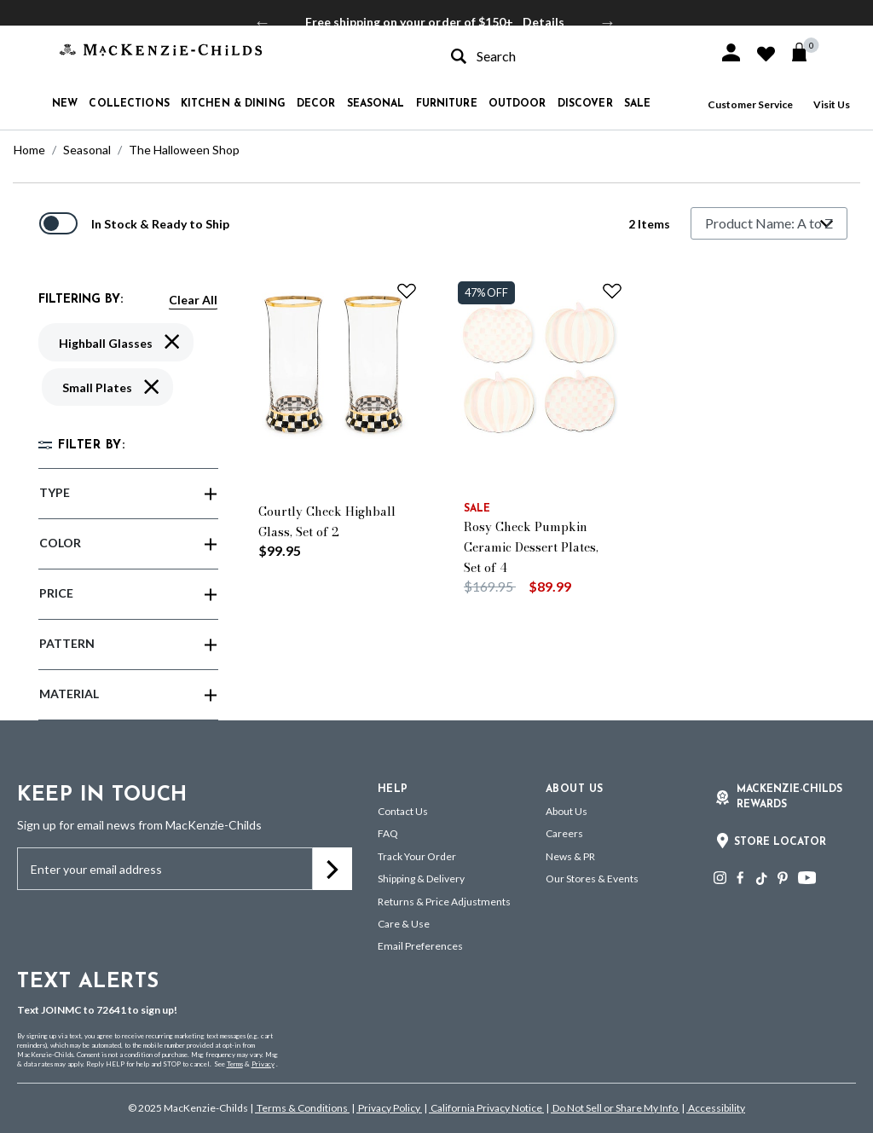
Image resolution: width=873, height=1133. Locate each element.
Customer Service (750, 104)
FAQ (388, 833)
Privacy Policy (389, 1107)
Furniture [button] (446, 104)
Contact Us (403, 811)
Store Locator (780, 842)
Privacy (263, 1064)
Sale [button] (637, 104)
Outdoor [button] (517, 104)
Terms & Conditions (302, 1107)
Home (29, 149)
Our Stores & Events (592, 878)
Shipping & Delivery (421, 878)
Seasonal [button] (376, 104)
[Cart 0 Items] (807, 52)
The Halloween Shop (184, 149)
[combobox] (569, 56)
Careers (564, 833)
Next (607, 22)
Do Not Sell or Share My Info (615, 1107)
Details (543, 21)
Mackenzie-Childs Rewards (789, 797)
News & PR (570, 856)
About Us (566, 811)
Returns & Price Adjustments (444, 901)
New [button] (65, 104)
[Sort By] (769, 223)
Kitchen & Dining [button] (233, 104)
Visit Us (831, 104)
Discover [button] (585, 104)
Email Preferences (420, 945)
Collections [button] (129, 104)
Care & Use (404, 923)
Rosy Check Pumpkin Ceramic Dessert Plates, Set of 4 (531, 547)
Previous (262, 22)
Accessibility (715, 1107)
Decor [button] (316, 104)
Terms (235, 1064)
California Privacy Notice (486, 1107)
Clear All (193, 299)
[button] (731, 52)
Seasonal (87, 149)
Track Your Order (417, 856)
